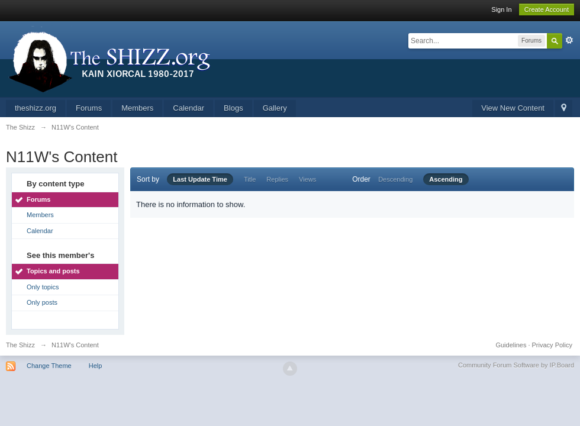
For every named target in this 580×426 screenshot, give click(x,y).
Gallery (275, 108)
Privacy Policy (552, 344)
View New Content (512, 108)
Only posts (42, 302)
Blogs (233, 108)
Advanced (569, 40)
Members (137, 108)
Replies (277, 179)
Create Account (546, 9)
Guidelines (510, 344)
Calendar (188, 108)
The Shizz (20, 344)
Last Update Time (200, 179)
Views (307, 179)
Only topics (43, 287)
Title (250, 179)
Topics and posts (53, 271)
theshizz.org (35, 108)
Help (95, 365)
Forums (89, 108)
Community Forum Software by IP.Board (516, 365)
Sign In (501, 9)
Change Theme (49, 365)
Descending (395, 179)
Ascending (445, 179)
